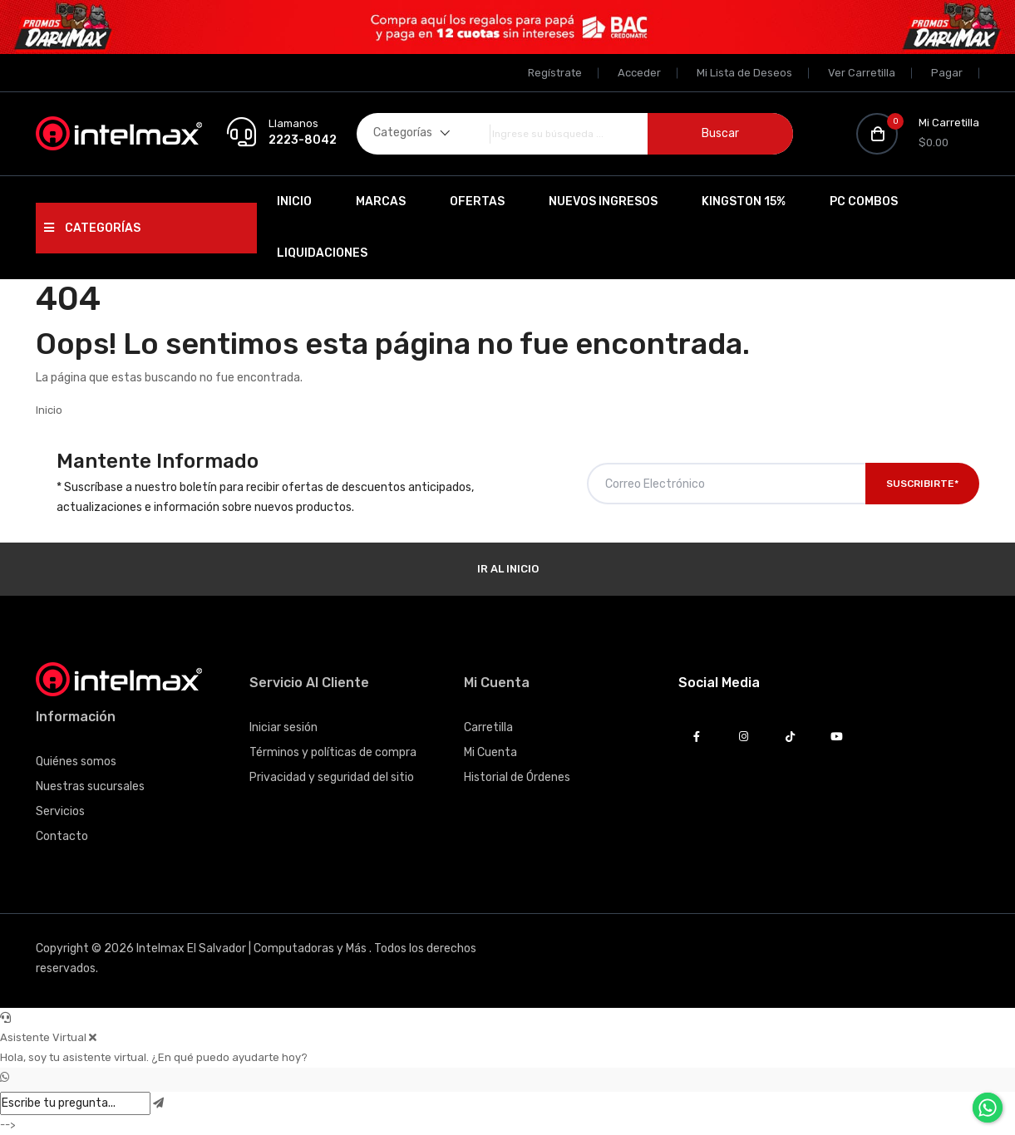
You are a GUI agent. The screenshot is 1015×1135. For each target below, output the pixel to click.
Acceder (639, 72)
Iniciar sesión (283, 727)
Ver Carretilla (861, 72)
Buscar (720, 133)
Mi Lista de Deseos (744, 72)
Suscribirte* (922, 483)
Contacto (62, 836)
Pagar (947, 72)
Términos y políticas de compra (332, 752)
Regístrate (555, 72)
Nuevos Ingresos (603, 201)
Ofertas (477, 201)
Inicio (294, 201)
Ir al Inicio (508, 569)
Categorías (92, 228)
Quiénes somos (76, 761)
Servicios (60, 811)
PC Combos (864, 201)
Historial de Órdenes (517, 777)
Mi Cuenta (490, 752)
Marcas (381, 201)
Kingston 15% (744, 201)
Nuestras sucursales (90, 786)
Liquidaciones (322, 253)
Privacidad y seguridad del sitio (331, 777)
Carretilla (488, 727)
